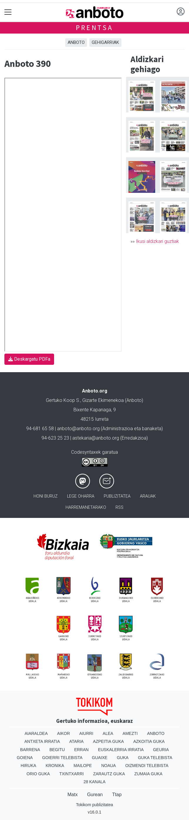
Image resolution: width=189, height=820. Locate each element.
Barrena (30, 749)
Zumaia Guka (148, 773)
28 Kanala (94, 781)
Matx (72, 794)
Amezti (130, 733)
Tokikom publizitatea (94, 804)
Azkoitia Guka (149, 741)
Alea (108, 733)
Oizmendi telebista (146, 765)
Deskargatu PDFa (29, 359)
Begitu (57, 749)
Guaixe (100, 757)
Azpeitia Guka (108, 741)
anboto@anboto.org (78, 428)
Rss (119, 507)
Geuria (161, 749)
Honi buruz (46, 496)
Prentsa (94, 27)
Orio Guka (38, 773)
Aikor (63, 733)
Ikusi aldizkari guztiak (157, 241)
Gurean (95, 794)
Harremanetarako (86, 507)
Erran (81, 749)
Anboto (76, 42)
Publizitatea (117, 496)
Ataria (76, 741)
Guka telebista (155, 757)
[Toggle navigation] (8, 12)
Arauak (148, 496)
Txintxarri (71, 773)
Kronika (55, 765)
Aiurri (86, 733)
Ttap (117, 794)
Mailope (82, 765)
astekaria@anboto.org (95, 438)
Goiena (25, 757)
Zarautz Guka (109, 773)
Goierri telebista (62, 757)
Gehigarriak (105, 42)
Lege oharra (80, 496)
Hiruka (28, 765)
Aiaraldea (36, 733)
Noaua (108, 765)
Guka (122, 757)
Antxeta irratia (42, 741)
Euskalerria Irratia (120, 749)
